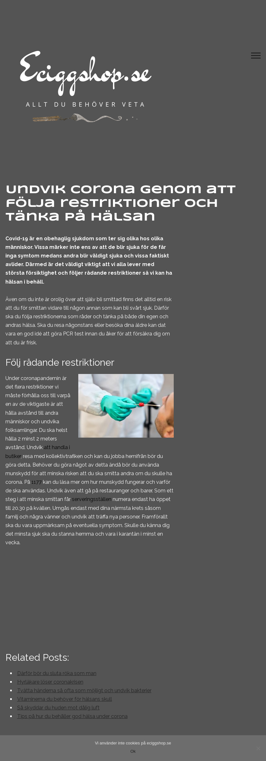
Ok (133, 751)
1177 (37, 482)
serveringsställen (91, 499)
